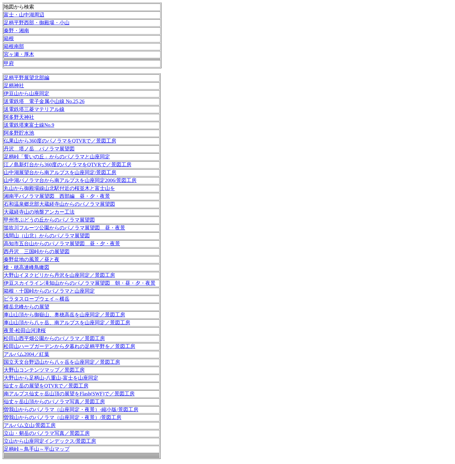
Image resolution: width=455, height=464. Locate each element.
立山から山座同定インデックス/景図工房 (50, 441)
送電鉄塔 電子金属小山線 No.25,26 (44, 101)
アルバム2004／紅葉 (26, 354)
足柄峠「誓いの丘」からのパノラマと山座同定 (57, 156)
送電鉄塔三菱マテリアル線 (34, 109)
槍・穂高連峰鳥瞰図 (26, 267)
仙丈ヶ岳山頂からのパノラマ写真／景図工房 (54, 401)
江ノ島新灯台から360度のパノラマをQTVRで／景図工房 (67, 164)
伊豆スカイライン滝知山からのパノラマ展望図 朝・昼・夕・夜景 (79, 283)
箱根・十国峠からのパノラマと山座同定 (49, 291)
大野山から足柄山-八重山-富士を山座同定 (51, 378)
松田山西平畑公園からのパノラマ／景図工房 (54, 338)
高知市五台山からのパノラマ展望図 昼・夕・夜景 (62, 243)
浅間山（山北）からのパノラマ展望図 (47, 235)
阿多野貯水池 (19, 133)
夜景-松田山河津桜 (25, 330)
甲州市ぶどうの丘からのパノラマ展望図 (49, 220)
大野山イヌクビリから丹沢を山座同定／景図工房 (59, 275)
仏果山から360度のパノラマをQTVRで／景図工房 (60, 140)
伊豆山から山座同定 (26, 93)
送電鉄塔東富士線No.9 (29, 125)
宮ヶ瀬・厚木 (19, 54)
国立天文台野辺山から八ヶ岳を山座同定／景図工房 (62, 362)
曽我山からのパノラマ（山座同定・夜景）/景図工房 (62, 417)
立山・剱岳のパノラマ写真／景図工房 (47, 433)
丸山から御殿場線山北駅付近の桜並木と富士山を (59, 188)
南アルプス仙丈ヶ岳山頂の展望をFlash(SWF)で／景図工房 (69, 393)
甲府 (9, 63)
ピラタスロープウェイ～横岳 (37, 299)
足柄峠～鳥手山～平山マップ (37, 449)
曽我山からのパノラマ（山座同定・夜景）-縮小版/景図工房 (71, 409)
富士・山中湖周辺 (24, 14)
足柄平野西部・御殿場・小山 (37, 22)
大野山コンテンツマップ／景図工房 (44, 370)
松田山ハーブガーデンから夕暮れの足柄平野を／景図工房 (69, 346)
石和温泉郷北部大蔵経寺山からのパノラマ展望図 (59, 204)
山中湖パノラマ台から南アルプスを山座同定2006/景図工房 (70, 180)
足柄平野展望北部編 (26, 77)
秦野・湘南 (16, 30)
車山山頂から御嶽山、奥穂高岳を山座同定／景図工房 (64, 314)
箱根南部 (14, 46)
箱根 (9, 38)
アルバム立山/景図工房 (30, 425)
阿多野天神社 (19, 117)
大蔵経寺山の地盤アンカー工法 (39, 212)
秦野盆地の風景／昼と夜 (31, 259)
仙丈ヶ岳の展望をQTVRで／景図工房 (46, 385)
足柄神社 (14, 85)
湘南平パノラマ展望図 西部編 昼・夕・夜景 (57, 196)
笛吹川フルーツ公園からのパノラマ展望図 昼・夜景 (64, 227)
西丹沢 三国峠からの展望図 (37, 251)
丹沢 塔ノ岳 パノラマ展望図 (39, 148)
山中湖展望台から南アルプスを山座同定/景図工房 (60, 172)
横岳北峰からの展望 (26, 306)
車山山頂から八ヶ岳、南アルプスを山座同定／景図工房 (67, 322)
